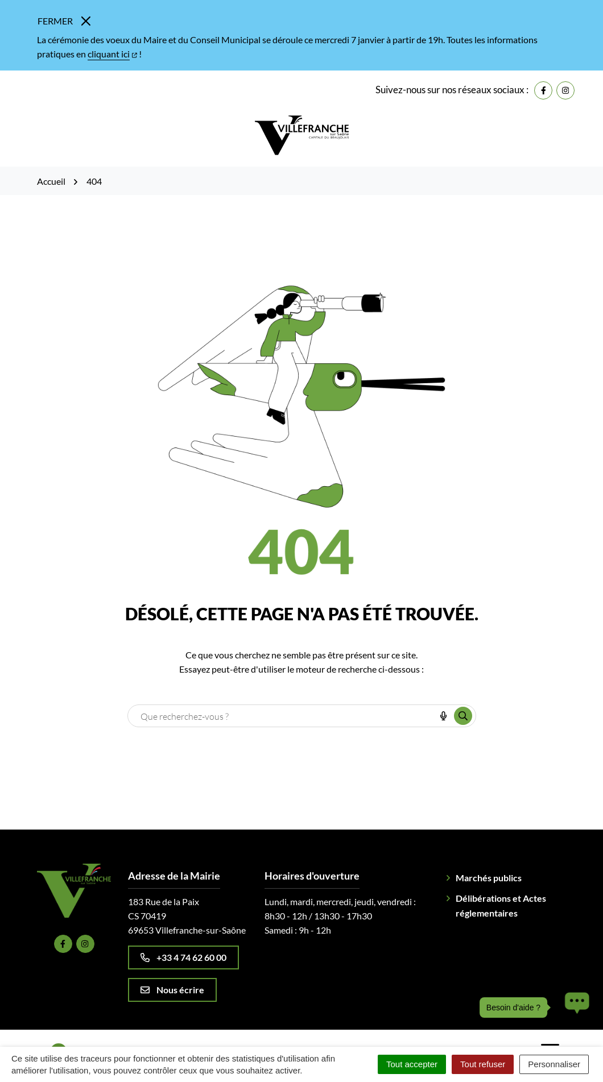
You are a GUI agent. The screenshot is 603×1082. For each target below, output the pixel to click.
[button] (574, 1007)
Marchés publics (489, 877)
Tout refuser (482, 1064)
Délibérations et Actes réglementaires (501, 905)
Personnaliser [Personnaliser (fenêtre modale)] (554, 1064)
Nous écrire (172, 989)
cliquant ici (112, 53)
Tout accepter (411, 1064)
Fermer (64, 20)
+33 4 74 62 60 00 (183, 957)
